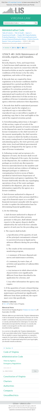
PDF (19, 47)
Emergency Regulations (12, 363)
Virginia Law (20, 18)
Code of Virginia (11, 352)
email (24, 47)
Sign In (33, 409)
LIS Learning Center (14, 2)
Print (14, 47)
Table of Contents (7, 33)
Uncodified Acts (10, 395)
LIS (14, 10)
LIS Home (15, 403)
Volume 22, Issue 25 (29, 310)
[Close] (39, 1)
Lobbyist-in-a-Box (25, 403)
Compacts (8, 390)
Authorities (8, 386)
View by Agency (9, 361)
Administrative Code (11, 23)
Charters (7, 381)
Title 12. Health (19, 33)
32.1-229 (6, 304)
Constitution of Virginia (14, 376)
